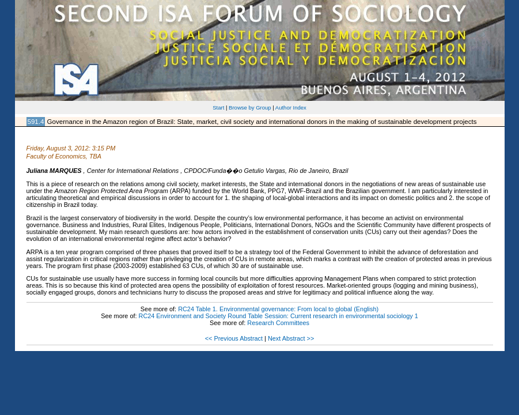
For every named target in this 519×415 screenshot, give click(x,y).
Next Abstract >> (291, 338)
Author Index (290, 107)
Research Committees (278, 322)
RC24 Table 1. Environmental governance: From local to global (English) (278, 308)
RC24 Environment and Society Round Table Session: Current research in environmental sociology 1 (278, 315)
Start (218, 107)
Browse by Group (250, 107)
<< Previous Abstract (234, 338)
